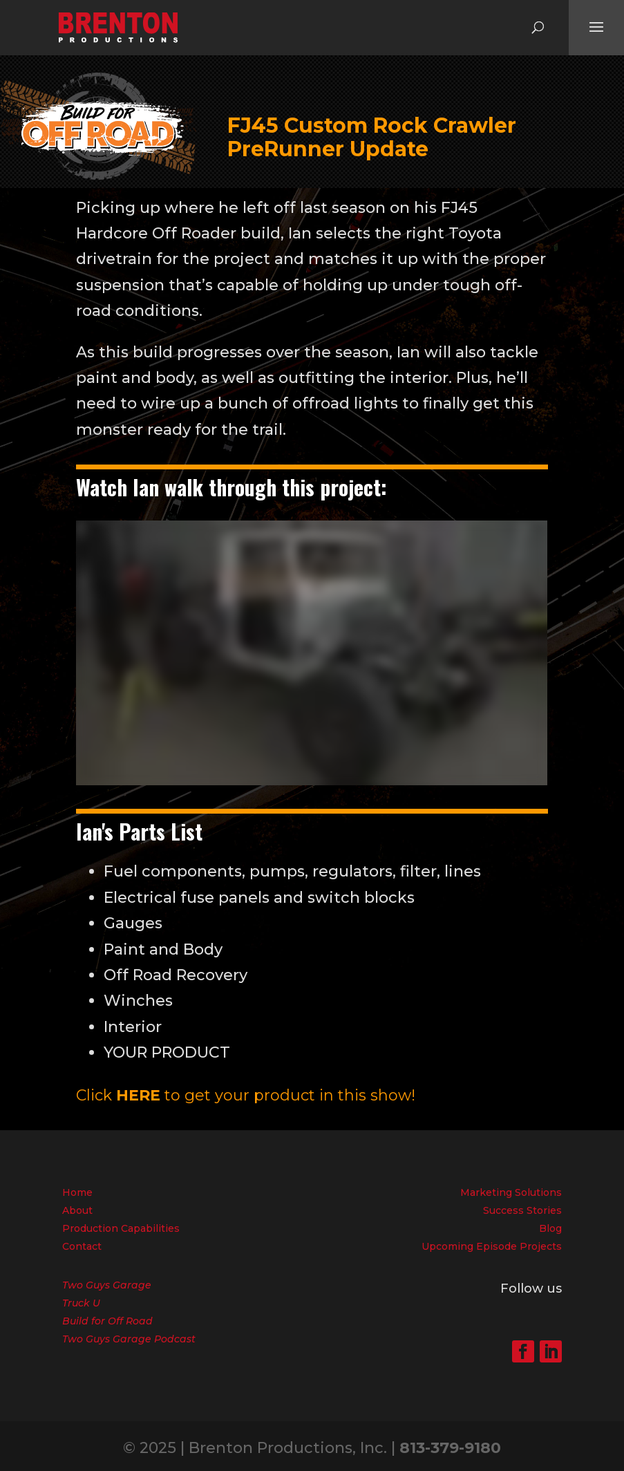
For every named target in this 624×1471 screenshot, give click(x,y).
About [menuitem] (77, 1210)
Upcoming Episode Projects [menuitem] (492, 1246)
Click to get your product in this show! (245, 1095)
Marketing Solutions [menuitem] (511, 1192)
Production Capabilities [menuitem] (121, 1228)
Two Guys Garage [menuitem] (106, 1285)
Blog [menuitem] (550, 1228)
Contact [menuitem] (82, 1246)
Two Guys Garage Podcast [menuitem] (129, 1339)
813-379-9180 (450, 1448)
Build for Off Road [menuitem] (107, 1321)
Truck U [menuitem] (81, 1303)
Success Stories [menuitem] (522, 1210)
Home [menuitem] (77, 1192)
